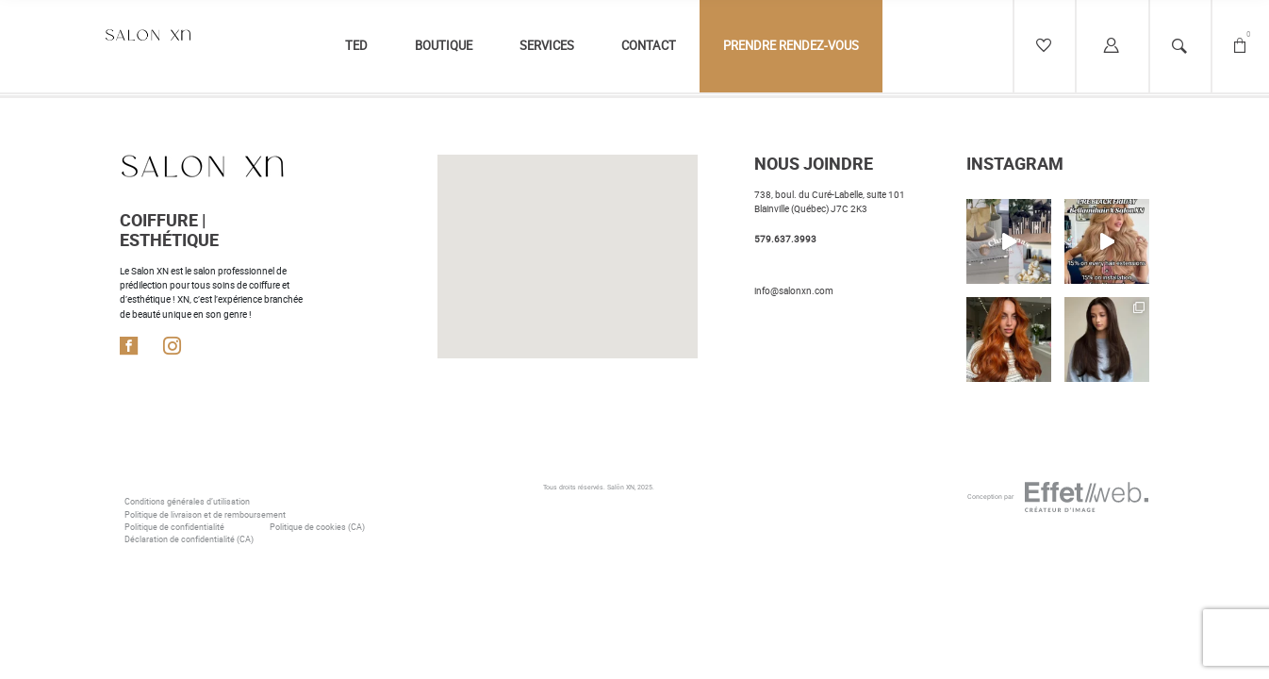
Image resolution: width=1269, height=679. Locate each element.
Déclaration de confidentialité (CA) (189, 539)
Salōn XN (620, 487)
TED (356, 46)
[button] (567, 180)
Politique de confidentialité (174, 527)
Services (546, 46)
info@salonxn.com (793, 291)
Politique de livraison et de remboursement (205, 515)
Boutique (443, 46)
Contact (648, 46)
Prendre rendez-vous (791, 46)
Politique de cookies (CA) (317, 527)
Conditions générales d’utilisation (187, 501)
